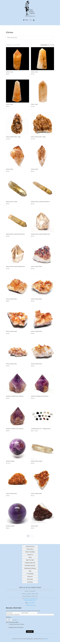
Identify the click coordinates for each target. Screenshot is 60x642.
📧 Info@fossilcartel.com (30, 605)
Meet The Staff (30, 560)
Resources (30, 576)
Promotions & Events (30, 565)
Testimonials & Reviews (30, 568)
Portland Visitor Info (30, 563)
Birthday (8, 617)
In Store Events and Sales (16, 624)
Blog (30, 571)
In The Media (30, 573)
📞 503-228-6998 (30, 602)
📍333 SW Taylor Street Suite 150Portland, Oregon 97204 (30, 599)
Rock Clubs (30, 579)
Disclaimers (30, 582)
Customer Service (30, 546)
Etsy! (46, 638)
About (30, 557)
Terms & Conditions (30, 552)
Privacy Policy (30, 549)
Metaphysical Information (16, 627)
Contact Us (30, 554)
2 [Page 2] (29, 536)
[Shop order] (47, 45)
